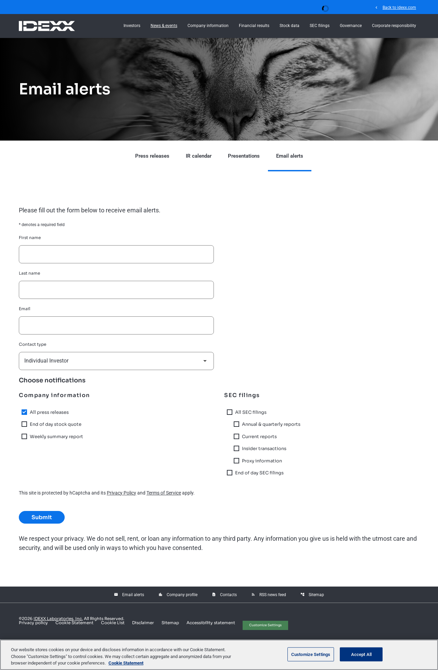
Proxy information (262, 461)
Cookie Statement (74, 623)
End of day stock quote (55, 424)
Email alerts (289, 156)
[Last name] (116, 290)
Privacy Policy (121, 493)
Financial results (254, 25)
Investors (132, 25)
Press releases (152, 156)
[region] (219, 655)
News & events (164, 25)
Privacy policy (33, 623)
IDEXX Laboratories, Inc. (58, 618)
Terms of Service (163, 493)
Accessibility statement (210, 623)
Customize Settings (265, 625)
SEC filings (320, 25)
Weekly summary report (56, 436)
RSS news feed (268, 594)
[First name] (116, 254)
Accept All (361, 654)
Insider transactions (264, 448)
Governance (351, 25)
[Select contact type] (116, 361)
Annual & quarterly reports (271, 424)
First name (30, 237)
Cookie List (113, 623)
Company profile (177, 594)
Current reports (259, 436)
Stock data (289, 25)
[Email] (116, 325)
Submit (41, 517)
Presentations (244, 156)
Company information (208, 25)
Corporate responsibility (394, 25)
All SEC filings (251, 412)
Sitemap (312, 594)
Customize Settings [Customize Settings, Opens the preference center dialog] (310, 654)
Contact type (32, 344)
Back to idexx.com (395, 7)
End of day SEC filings (259, 473)
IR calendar (198, 156)
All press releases (49, 412)
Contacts (224, 594)
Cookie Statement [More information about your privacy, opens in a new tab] (125, 663)
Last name (29, 273)
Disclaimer (143, 623)
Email (24, 308)
